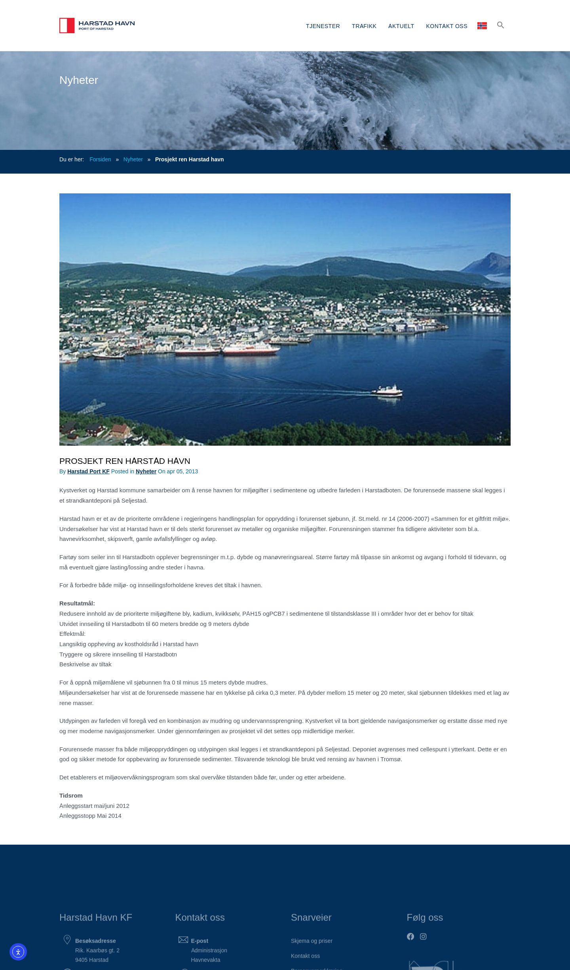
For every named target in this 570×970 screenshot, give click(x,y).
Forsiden (100, 159)
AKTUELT (401, 25)
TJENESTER (323, 25)
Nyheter (133, 159)
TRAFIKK (364, 25)
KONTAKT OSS (446, 25)
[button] (501, 24)
